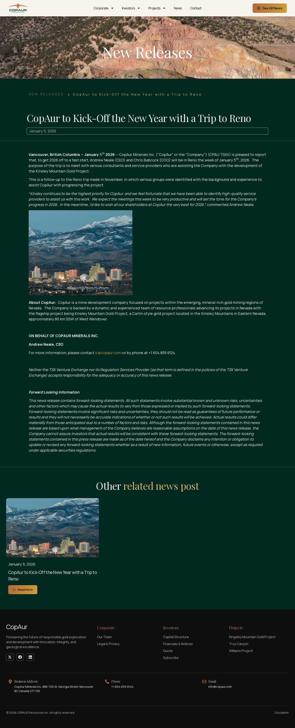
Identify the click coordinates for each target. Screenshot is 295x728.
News (178, 8)
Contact (196, 8)
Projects (157, 8)
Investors (131, 8)
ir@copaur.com (108, 352)
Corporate (104, 8)
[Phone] (107, 682)
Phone (115, 681)
